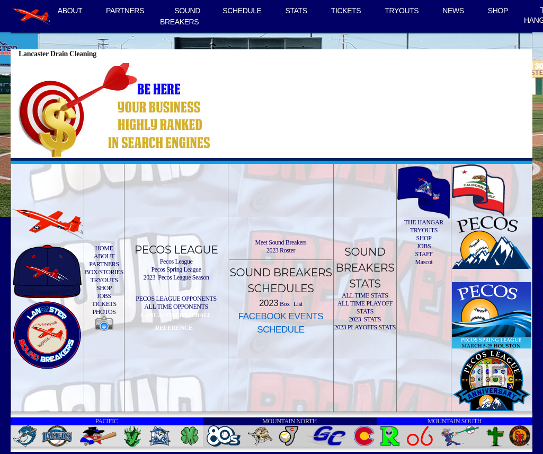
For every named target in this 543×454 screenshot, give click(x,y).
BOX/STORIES (104, 272)
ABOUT (70, 10)
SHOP (498, 10)
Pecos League (176, 261)
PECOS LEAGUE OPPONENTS (176, 298)
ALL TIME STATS (365, 295)
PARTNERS (125, 10)
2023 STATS (365, 319)
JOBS (104, 296)
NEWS (453, 10)
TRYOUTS (402, 10)
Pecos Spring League (176, 269)
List (297, 304)
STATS (296, 10)
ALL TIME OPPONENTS (176, 306)
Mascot (423, 262)
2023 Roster (280, 250)
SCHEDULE (241, 10)
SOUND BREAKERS (180, 16)
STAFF (423, 254)
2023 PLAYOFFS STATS (365, 327)
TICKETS (346, 10)
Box (284, 304)
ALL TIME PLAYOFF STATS (365, 307)
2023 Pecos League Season (176, 277)
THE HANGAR (423, 222)
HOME (104, 248)
